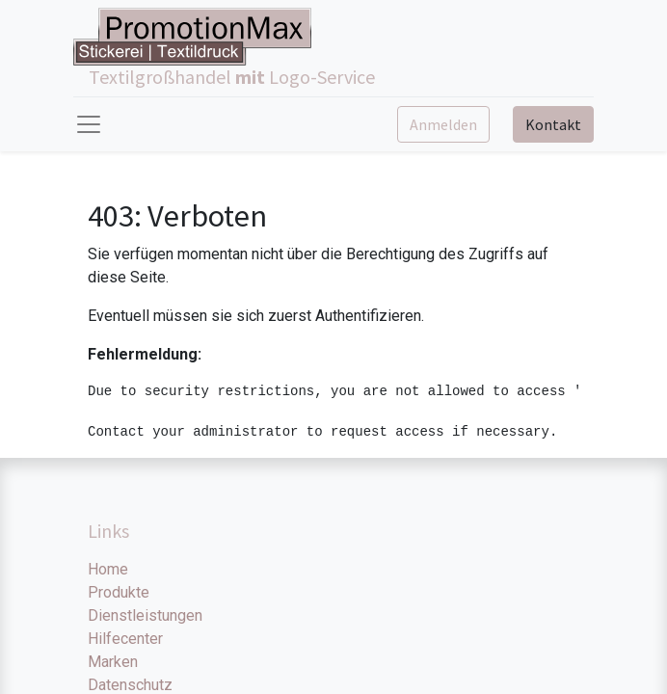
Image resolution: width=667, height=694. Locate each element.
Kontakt (553, 124)
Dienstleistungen (145, 615)
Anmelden (443, 124)
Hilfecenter (125, 638)
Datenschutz (130, 685)
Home (108, 569)
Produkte (118, 592)
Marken (113, 662)
